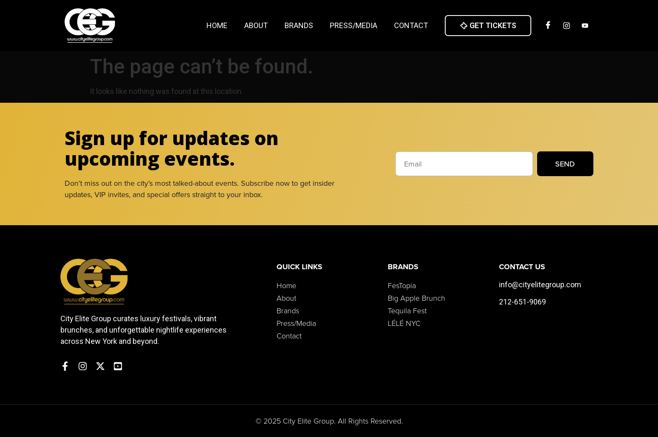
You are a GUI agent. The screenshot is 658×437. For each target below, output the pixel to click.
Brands (299, 25)
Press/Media (353, 25)
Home (216, 25)
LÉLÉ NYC (404, 323)
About (256, 25)
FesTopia (402, 285)
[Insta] (566, 25)
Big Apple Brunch (416, 298)
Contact (411, 25)
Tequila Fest (407, 310)
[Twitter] (585, 25)
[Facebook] (548, 25)
